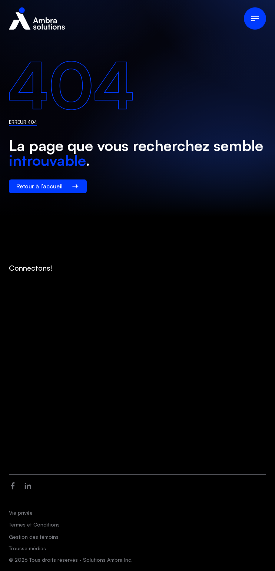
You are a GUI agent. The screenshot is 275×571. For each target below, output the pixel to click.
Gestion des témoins (34, 537)
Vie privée (21, 512)
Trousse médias (27, 548)
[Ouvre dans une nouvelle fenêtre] (13, 485)
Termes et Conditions (34, 524)
